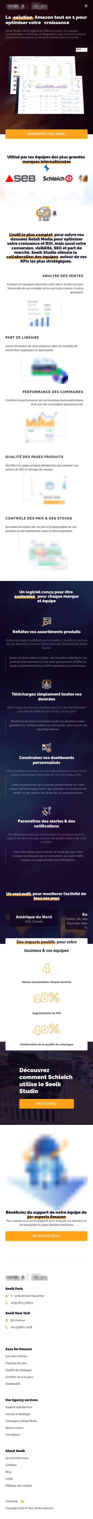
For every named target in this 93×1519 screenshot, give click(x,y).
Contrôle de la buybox (19, 1377)
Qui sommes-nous (17, 1458)
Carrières (11, 1465)
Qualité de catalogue (18, 1370)
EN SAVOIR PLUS (46, 1236)
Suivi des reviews (16, 1356)
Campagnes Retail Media (21, 1421)
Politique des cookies (18, 1485)
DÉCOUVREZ (46, 1103)
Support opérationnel (18, 1407)
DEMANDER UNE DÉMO (46, 134)
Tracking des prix (16, 1363)
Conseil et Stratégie (17, 1414)
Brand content (14, 1428)
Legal (9, 1478)
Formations (12, 1434)
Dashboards (12, 1383)
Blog (8, 1472)
